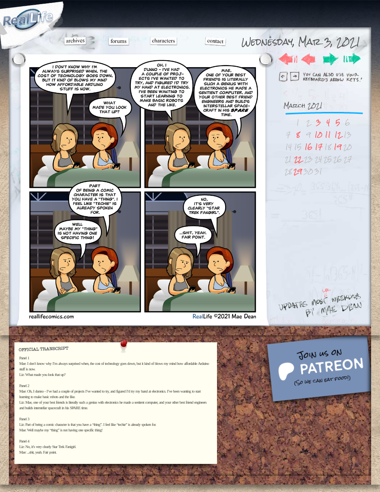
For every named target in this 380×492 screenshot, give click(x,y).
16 (308, 147)
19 (338, 147)
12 (338, 135)
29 (298, 171)
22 (298, 159)
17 (318, 147)
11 (328, 135)
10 (318, 135)
